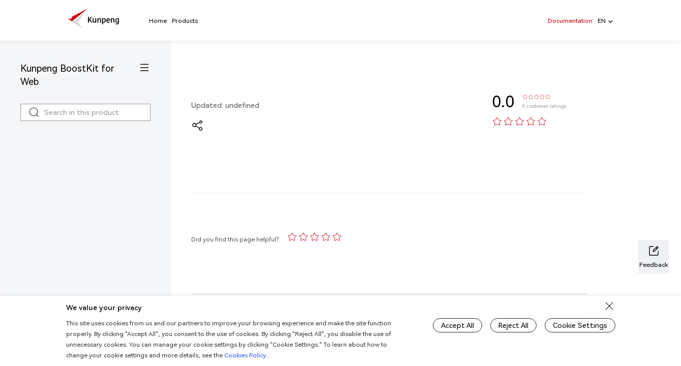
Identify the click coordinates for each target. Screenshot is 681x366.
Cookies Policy (246, 355)
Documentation (570, 20)
